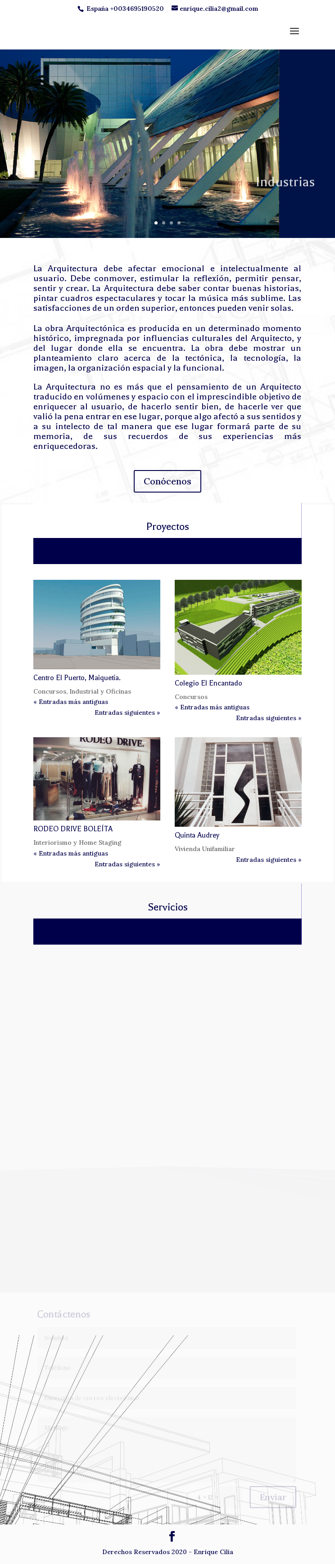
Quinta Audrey (197, 835)
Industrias (285, 195)
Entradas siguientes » (127, 712)
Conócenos (167, 481)
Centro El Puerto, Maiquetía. (77, 678)
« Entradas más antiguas (70, 702)
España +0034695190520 (125, 8)
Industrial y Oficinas (100, 691)
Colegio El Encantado (208, 683)
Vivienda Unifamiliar (205, 849)
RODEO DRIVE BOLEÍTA (73, 829)
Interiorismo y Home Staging (77, 842)
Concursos (49, 691)
